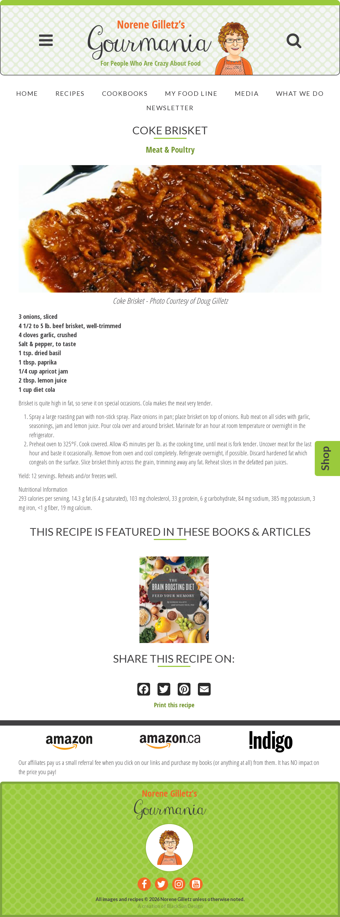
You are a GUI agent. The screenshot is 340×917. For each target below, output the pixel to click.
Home (27, 93)
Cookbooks (125, 93)
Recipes (70, 93)
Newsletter (170, 108)
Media (247, 93)
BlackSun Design (185, 906)
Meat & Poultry (170, 149)
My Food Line (191, 93)
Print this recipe (174, 704)
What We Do (300, 93)
